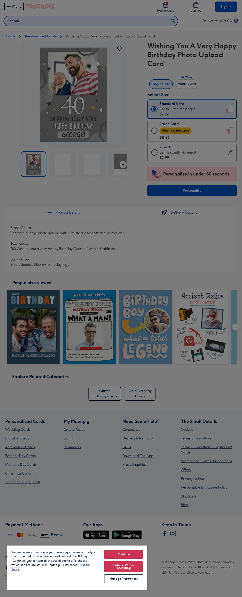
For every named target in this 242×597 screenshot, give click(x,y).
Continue (124, 554)
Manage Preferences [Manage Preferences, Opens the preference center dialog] (124, 578)
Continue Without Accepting (124, 566)
